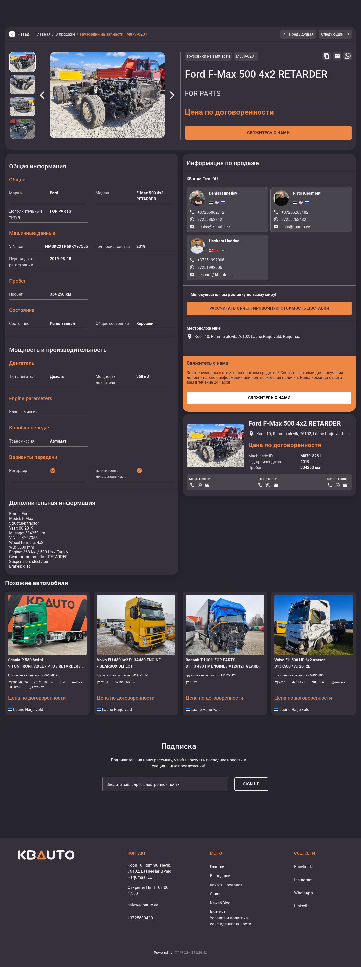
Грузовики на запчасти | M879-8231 (113, 34)
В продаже (65, 34)
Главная (43, 34)
